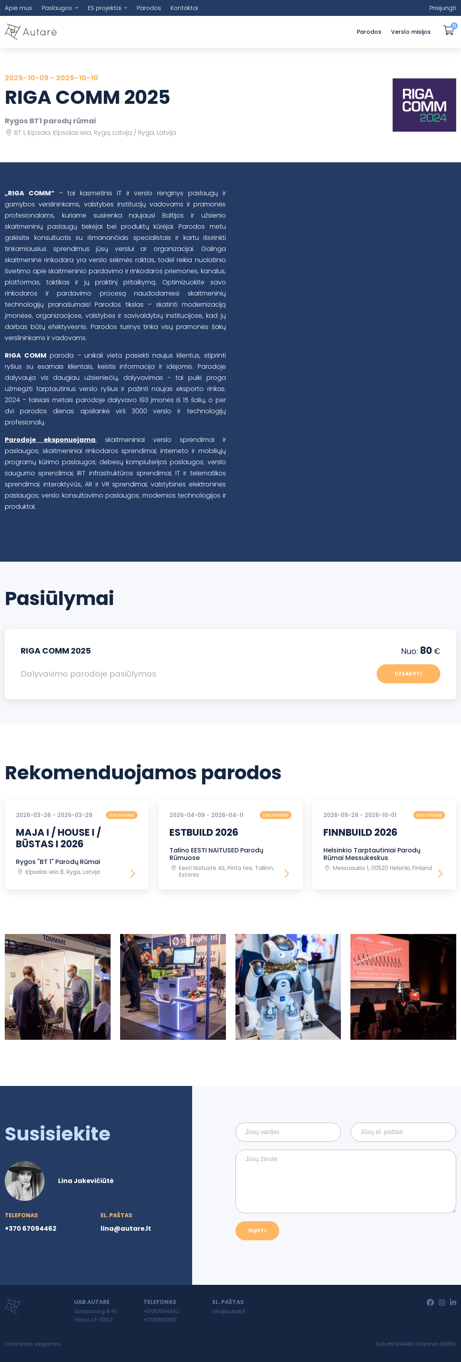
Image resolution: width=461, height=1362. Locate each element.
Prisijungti (443, 8)
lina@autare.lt (126, 1228)
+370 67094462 (30, 1228)
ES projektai (104, 8)
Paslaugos (57, 8)
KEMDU (448, 1344)
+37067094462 (161, 1311)
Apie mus (18, 8)
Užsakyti (409, 673)
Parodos (149, 8)
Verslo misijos (411, 32)
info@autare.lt (228, 1311)
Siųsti (257, 1230)
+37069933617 (159, 1319)
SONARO (405, 1344)
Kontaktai (184, 8)
